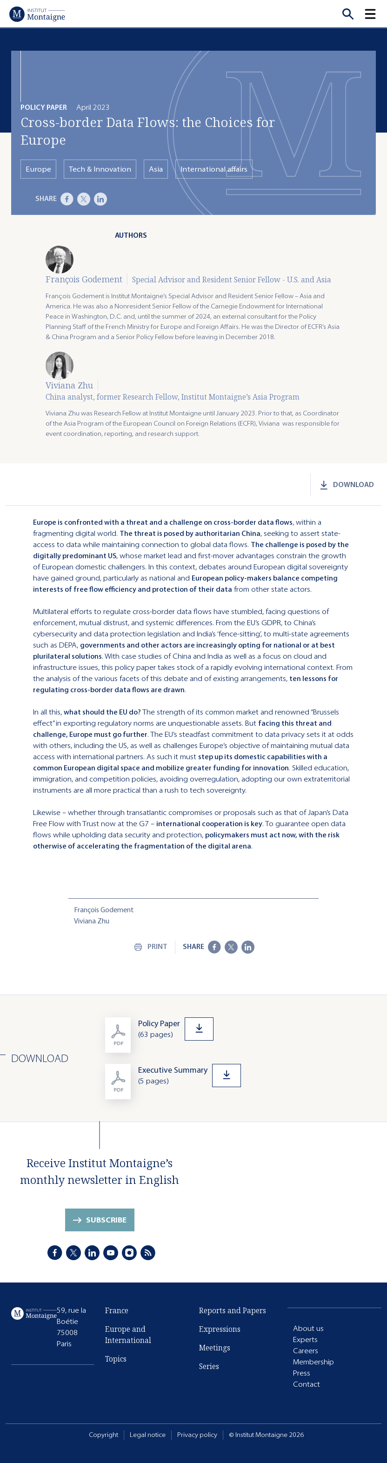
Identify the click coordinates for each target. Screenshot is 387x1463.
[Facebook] (66, 199)
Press (301, 1373)
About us (308, 1328)
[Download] (240, 1029)
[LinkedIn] (100, 199)
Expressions (219, 1329)
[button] (376, 14)
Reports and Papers (232, 1310)
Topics (116, 1359)
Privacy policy (197, 1435)
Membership (313, 1361)
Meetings (214, 1348)
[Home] (37, 14)
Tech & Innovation (100, 169)
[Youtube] (110, 1252)
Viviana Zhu (69, 385)
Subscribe (106, 1220)
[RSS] (147, 1252)
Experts (305, 1339)
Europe (38, 169)
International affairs (213, 169)
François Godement (84, 279)
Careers (305, 1350)
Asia (156, 169)
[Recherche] (348, 14)
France (116, 1310)
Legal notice (148, 1435)
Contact (306, 1384)
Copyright (103, 1435)
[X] (83, 199)
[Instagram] (129, 1252)
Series (209, 1366)
